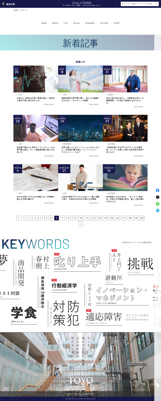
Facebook (157, 190)
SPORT (117, 23)
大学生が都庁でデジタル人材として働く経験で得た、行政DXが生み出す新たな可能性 (80, 198)
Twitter (157, 197)
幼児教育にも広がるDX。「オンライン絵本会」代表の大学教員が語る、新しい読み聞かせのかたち (125, 199)
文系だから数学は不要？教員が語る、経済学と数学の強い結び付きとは (36, 99)
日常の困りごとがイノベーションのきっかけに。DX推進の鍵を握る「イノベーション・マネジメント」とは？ (80, 149)
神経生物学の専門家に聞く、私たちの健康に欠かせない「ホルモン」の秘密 (80, 99)
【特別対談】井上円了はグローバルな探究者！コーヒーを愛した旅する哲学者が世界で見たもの (125, 149)
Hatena (157, 210)
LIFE (66, 23)
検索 (156, 4)
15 (111, 218)
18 (129, 218)
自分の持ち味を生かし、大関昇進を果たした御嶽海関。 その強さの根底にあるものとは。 (125, 100)
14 (105, 218)
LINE (157, 204)
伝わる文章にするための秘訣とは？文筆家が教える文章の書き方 (36, 198)
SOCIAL (76, 23)
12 (93, 218)
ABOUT (55, 23)
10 (81, 218)
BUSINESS (90, 23)
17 (123, 218)
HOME (15, 10)
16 (117, 218)
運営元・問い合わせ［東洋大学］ (81, 394)
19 (136, 218)
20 (142, 218)
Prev (19, 218)
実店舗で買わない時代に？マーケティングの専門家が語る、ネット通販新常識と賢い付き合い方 (36, 149)
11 (87, 218)
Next (81, 224)
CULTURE (104, 23)
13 (99, 218)
